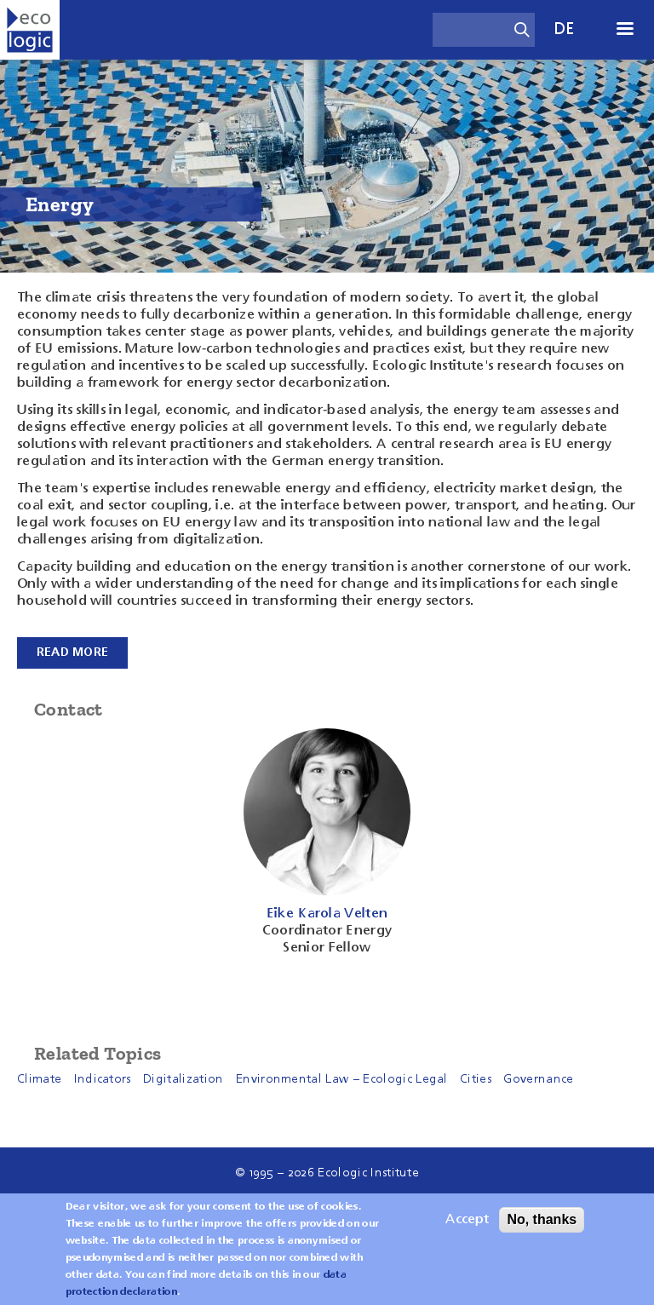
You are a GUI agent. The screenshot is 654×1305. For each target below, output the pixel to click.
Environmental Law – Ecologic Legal (342, 1079)
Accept (467, 1220)
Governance (538, 1079)
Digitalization (183, 1079)
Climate (39, 1079)
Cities (475, 1079)
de (565, 29)
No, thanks (542, 1219)
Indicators (102, 1079)
